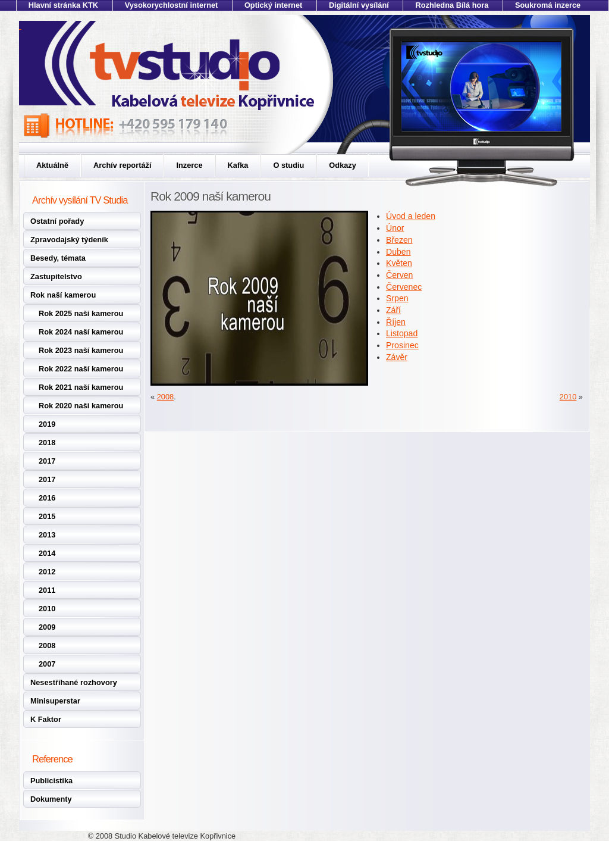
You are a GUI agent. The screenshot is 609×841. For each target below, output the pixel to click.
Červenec (404, 287)
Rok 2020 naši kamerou (81, 405)
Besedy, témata (58, 258)
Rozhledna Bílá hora (451, 5)
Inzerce (189, 165)
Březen (399, 240)
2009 (47, 627)
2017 (47, 461)
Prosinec (402, 345)
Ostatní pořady (57, 221)
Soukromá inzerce (547, 5)
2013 (47, 534)
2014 (47, 553)
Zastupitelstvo (56, 276)
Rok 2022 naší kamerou (81, 368)
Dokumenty (51, 799)
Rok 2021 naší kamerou (81, 387)
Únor (395, 228)
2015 (47, 516)
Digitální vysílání (359, 5)
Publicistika (51, 780)
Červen (399, 275)
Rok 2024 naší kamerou (81, 331)
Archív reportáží (122, 165)
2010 (47, 608)
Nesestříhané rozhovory (73, 682)
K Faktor (45, 719)
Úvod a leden (410, 216)
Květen (399, 263)
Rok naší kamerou (63, 294)
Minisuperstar (55, 700)
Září (393, 310)
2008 (47, 645)
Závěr (396, 357)
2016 (47, 497)
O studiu (288, 165)
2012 (47, 571)
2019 (47, 424)
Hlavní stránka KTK (63, 5)
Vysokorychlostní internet (171, 5)
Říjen (396, 322)
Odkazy (342, 165)
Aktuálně (52, 165)
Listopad (401, 333)
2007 (47, 663)
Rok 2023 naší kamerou (81, 350)
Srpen (397, 298)
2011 (47, 590)
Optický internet (273, 5)
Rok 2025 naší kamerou (81, 313)
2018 (47, 442)
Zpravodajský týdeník (69, 239)
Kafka (238, 165)
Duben (398, 252)
